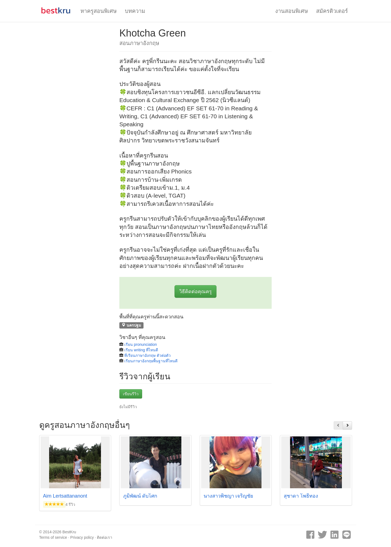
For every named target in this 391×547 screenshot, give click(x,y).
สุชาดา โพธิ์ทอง (301, 496)
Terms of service (53, 537)
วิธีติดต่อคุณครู (195, 291)
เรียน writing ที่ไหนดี (141, 350)
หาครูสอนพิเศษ (98, 11)
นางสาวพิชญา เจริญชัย (228, 496)
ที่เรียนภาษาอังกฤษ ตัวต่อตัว (147, 355)
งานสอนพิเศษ (291, 11)
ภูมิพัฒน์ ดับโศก (140, 496)
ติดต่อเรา (104, 537)
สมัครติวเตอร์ (332, 11)
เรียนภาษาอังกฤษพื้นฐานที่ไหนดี (151, 361)
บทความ (135, 11)
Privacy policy (82, 537)
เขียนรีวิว (131, 394)
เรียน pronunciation (140, 344)
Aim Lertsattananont (65, 496)
